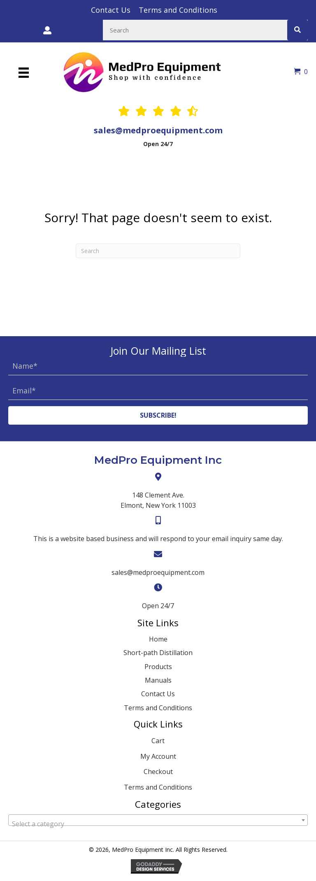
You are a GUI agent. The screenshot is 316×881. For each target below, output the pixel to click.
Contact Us (158, 693)
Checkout (158, 771)
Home (158, 639)
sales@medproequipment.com (158, 130)
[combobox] (158, 820)
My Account (158, 756)
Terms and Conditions (158, 707)
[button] (158, 415)
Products (158, 666)
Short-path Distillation (158, 652)
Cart (158, 740)
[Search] (158, 251)
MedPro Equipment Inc (158, 460)
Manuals (158, 680)
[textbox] (158, 824)
